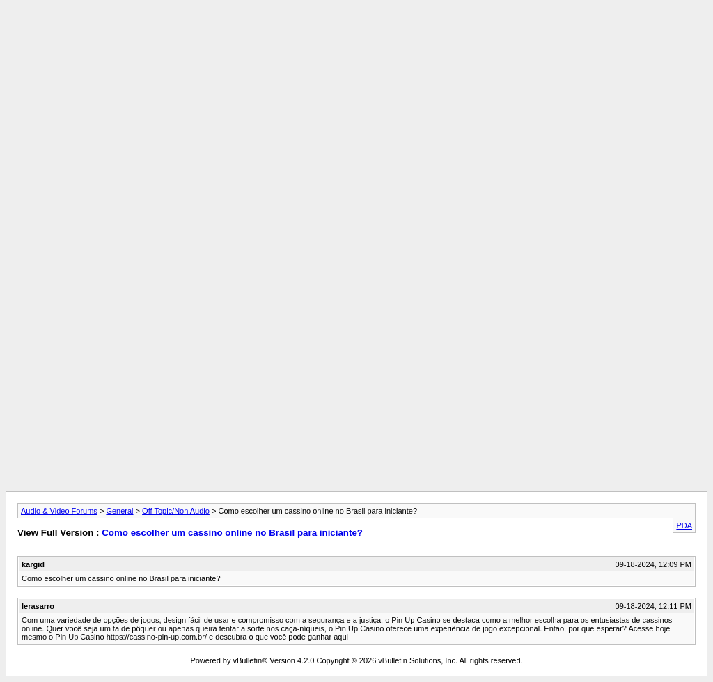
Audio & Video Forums (59, 511)
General (119, 511)
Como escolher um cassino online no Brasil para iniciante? (232, 533)
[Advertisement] (356, 37)
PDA (684, 525)
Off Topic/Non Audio (176, 511)
